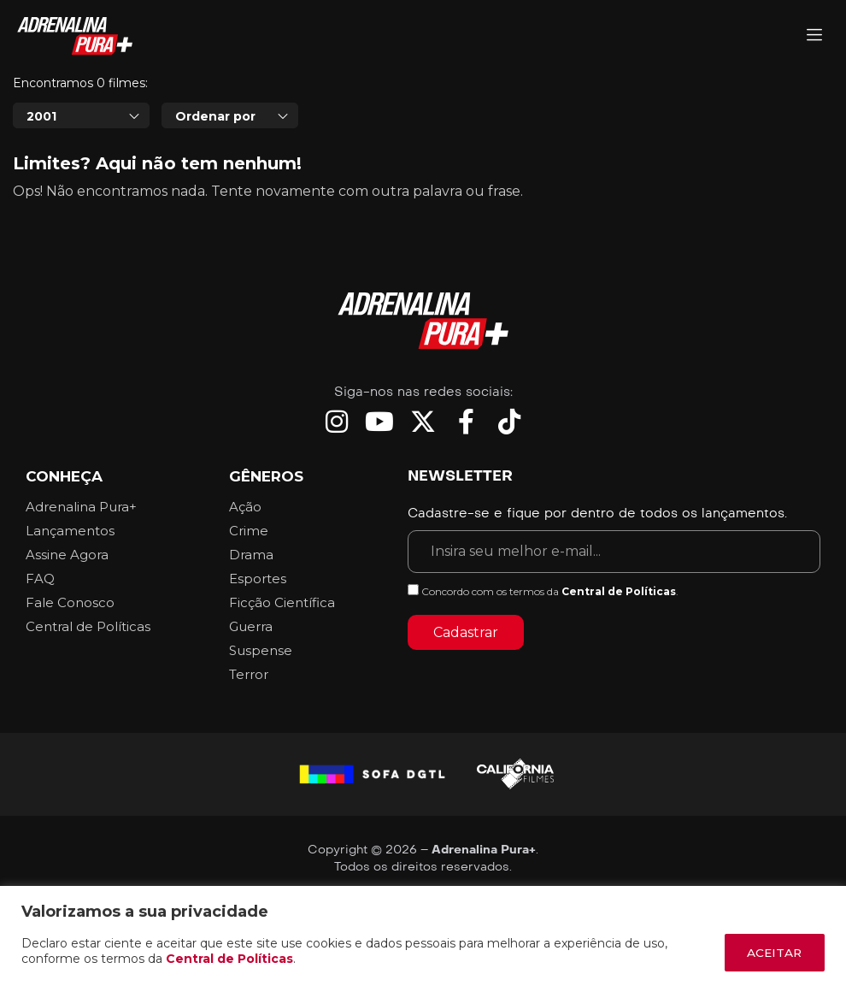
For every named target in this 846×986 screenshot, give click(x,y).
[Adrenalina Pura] (814, 36)
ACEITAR (771, 952)
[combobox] (81, 163)
